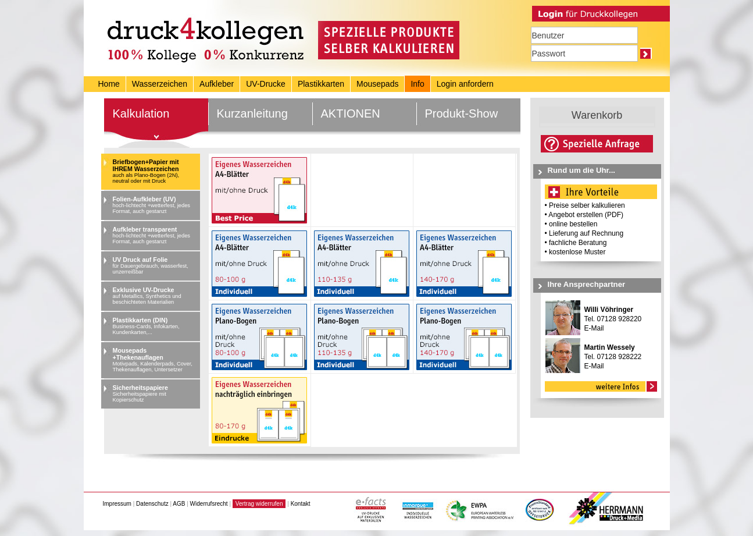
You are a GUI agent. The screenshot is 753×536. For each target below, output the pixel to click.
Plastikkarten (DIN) (155, 326)
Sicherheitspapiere (155, 393)
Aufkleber (216, 83)
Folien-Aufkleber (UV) (155, 205)
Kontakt (301, 503)
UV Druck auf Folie (155, 265)
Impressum (117, 503)
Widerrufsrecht (209, 503)
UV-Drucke (266, 83)
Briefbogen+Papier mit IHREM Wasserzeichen (155, 171)
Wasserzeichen (159, 83)
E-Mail (594, 328)
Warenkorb (597, 115)
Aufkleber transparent (155, 235)
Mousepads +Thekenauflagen (155, 359)
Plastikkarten (321, 83)
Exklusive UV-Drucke (155, 295)
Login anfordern (465, 83)
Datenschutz (152, 503)
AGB (179, 503)
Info (417, 83)
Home (109, 83)
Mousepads (377, 83)
